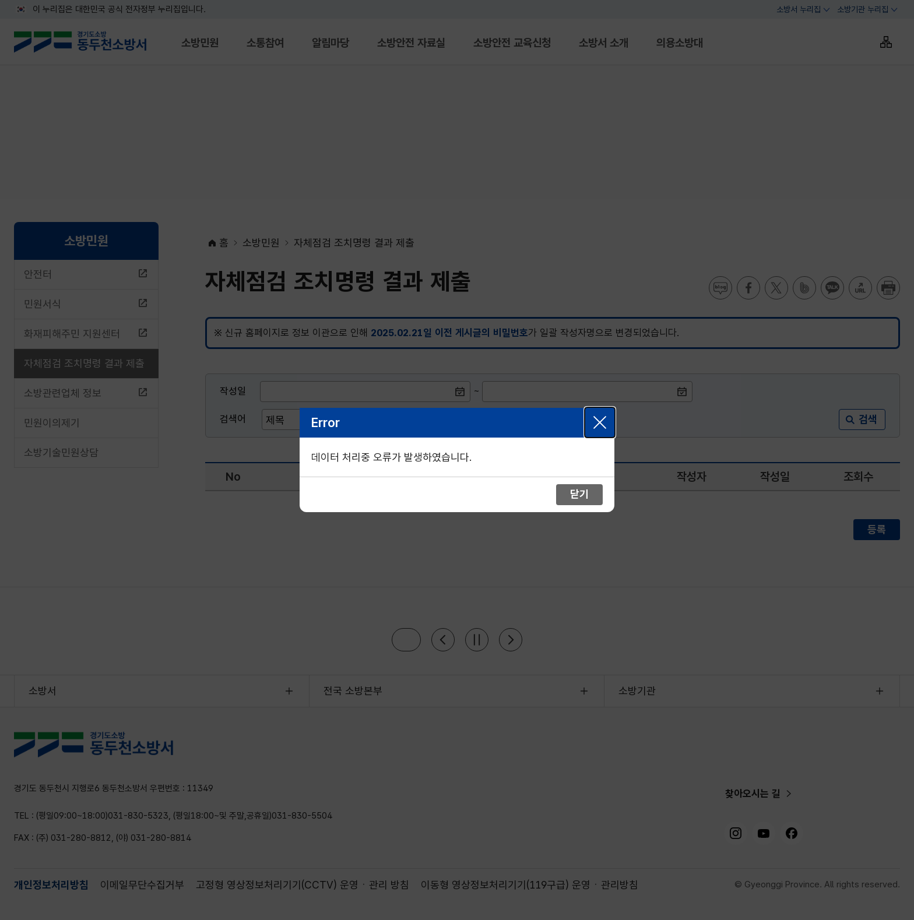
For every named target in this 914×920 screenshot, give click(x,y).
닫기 (599, 422)
